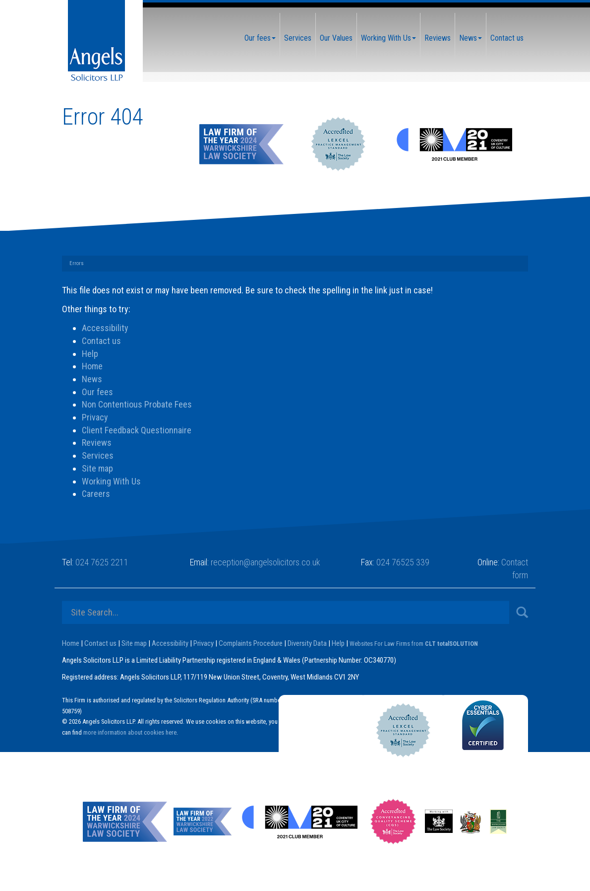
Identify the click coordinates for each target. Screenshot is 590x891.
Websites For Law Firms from (414, 643)
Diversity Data (307, 643)
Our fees (260, 38)
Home (92, 366)
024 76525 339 (402, 562)
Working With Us (388, 38)
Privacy (95, 417)
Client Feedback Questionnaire (136, 430)
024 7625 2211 (101, 562)
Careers (96, 493)
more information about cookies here (130, 732)
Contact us (507, 38)
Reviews (437, 38)
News (470, 38)
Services (297, 38)
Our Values (336, 38)
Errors (76, 263)
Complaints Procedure (251, 643)
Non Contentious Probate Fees (137, 404)
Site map (97, 468)
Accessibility (105, 328)
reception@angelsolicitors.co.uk (265, 562)
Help (90, 353)
